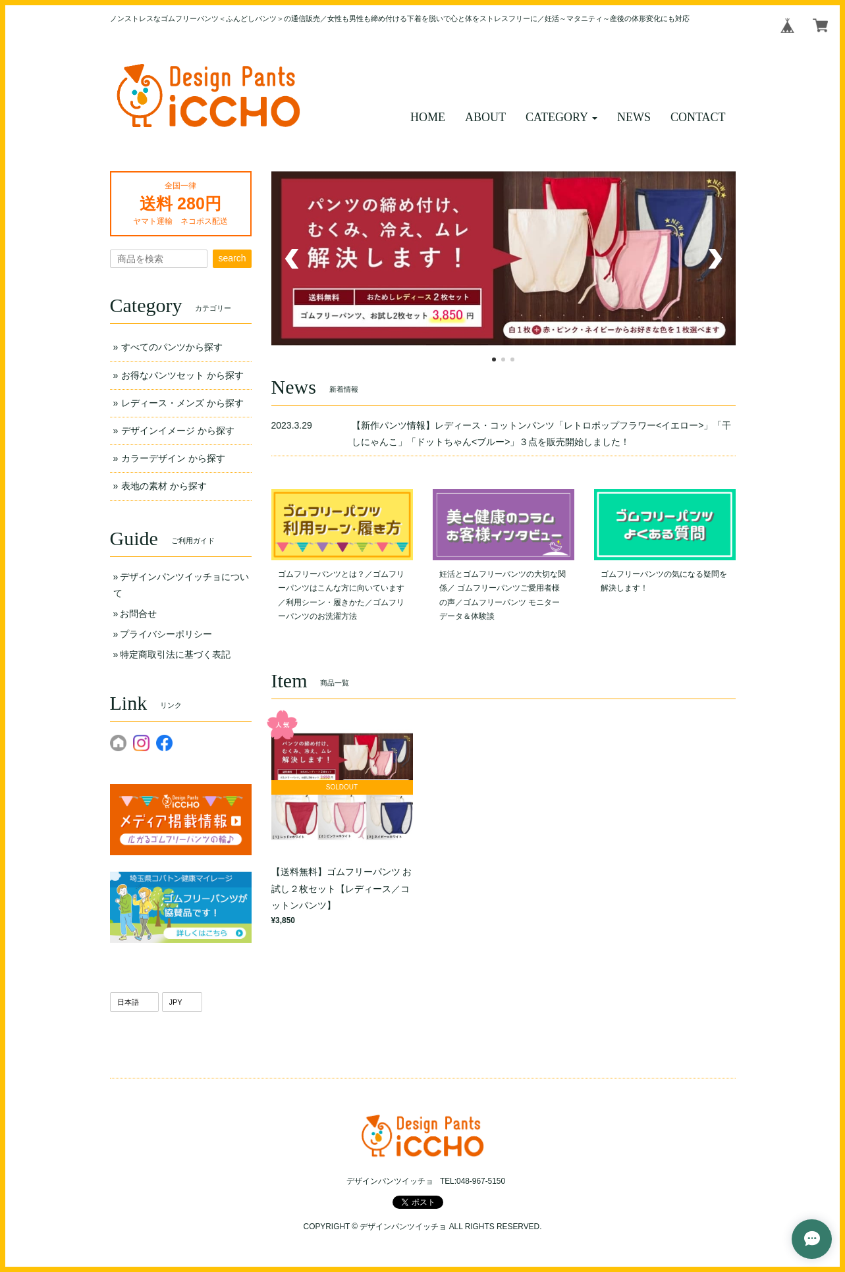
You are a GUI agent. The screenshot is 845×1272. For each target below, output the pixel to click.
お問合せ (138, 613)
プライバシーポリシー (166, 634)
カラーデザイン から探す (173, 458)
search (232, 258)
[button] (561, 117)
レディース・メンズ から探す (182, 403)
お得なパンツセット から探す (182, 375)
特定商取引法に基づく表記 (175, 654)
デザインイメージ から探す (177, 430)
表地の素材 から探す (164, 486)
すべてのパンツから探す (172, 347)
